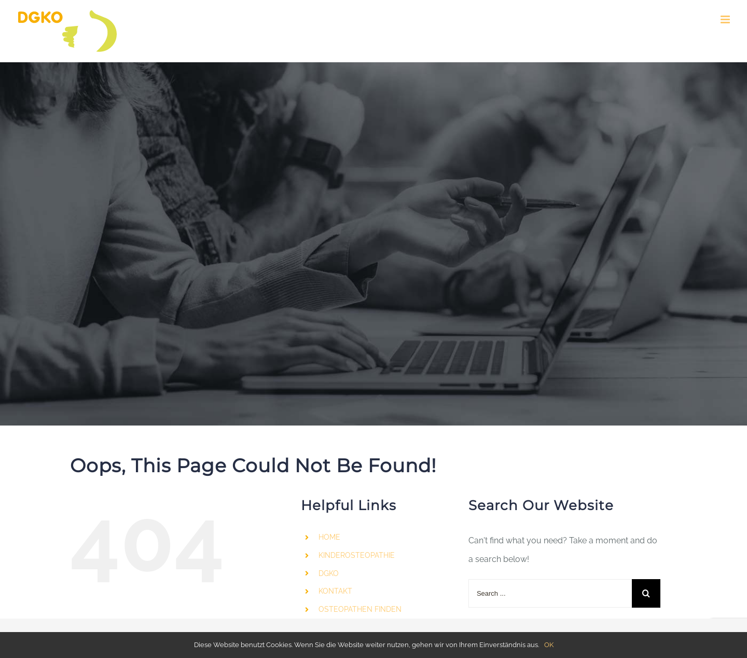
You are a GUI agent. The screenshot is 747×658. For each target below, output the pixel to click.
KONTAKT (335, 591)
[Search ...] (550, 593)
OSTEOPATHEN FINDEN (360, 609)
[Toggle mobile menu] (726, 19)
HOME (329, 537)
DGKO (329, 573)
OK (549, 645)
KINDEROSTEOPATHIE (357, 555)
